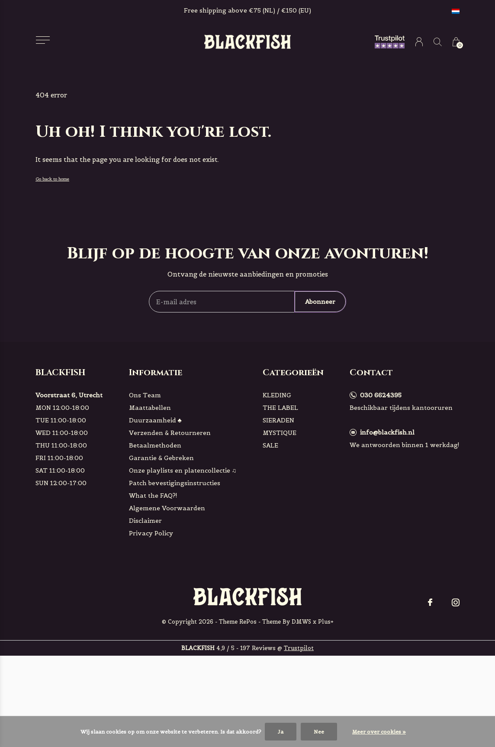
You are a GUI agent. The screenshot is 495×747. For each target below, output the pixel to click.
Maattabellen (150, 408)
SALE (270, 445)
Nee (319, 731)
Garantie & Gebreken (161, 458)
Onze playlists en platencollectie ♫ (183, 470)
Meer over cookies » (379, 731)
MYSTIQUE (279, 433)
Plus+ (326, 621)
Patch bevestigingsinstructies (174, 483)
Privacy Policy (151, 533)
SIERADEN (278, 420)
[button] (42, 40)
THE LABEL (280, 408)
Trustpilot (299, 648)
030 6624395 (381, 395)
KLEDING (277, 395)
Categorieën (293, 372)
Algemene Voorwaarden (167, 508)
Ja (280, 731)
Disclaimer (145, 521)
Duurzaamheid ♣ (155, 420)
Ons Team (145, 395)
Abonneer (320, 302)
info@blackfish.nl (387, 432)
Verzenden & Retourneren (170, 433)
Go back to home (52, 179)
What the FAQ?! (153, 495)
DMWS (301, 621)
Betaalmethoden (155, 445)
